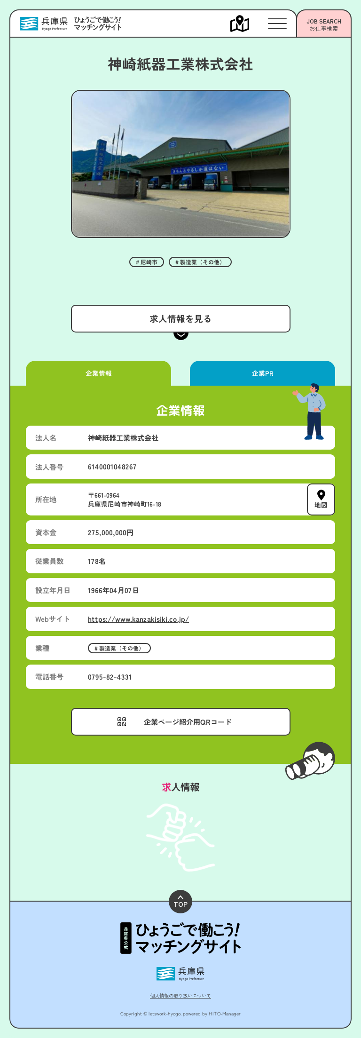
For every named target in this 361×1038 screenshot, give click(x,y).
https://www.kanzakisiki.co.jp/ (138, 618)
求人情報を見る (180, 318)
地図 (321, 504)
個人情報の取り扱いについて (180, 995)
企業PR (262, 373)
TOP (180, 901)
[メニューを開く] (249, 23)
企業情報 (98, 373)
